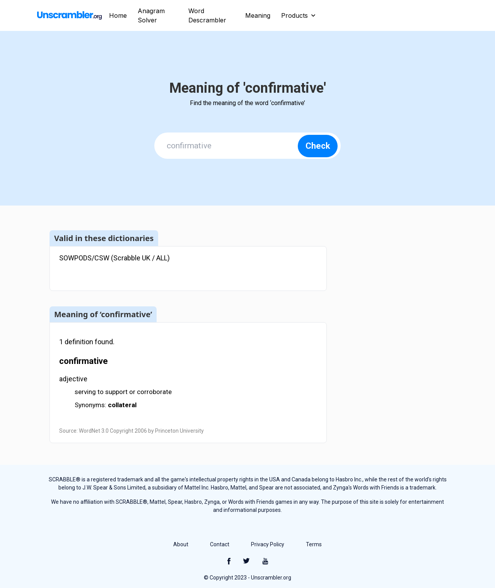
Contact (219, 544)
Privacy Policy (267, 544)
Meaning (257, 15)
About (180, 544)
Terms (314, 544)
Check (318, 146)
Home (118, 15)
